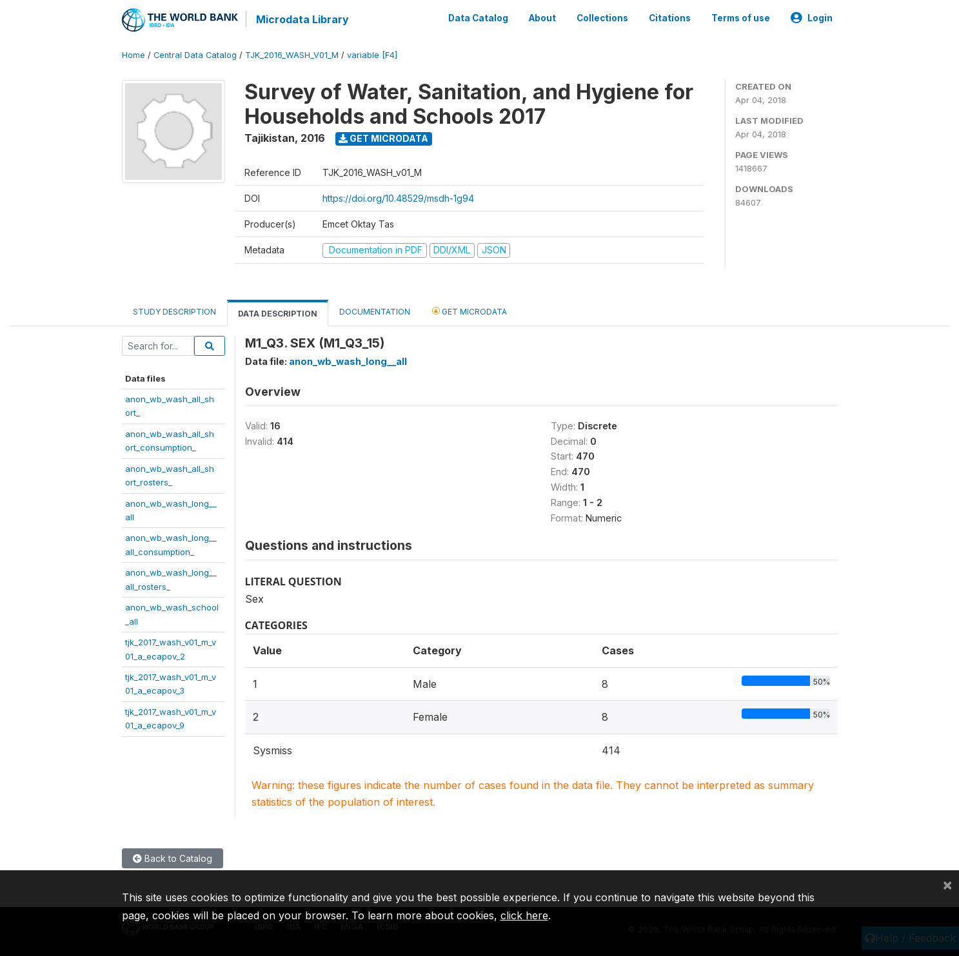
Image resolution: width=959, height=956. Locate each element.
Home (133, 54)
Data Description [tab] (277, 313)
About (542, 18)
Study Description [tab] (174, 311)
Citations (670, 18)
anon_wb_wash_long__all (348, 360)
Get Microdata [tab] (469, 310)
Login (812, 18)
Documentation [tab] (374, 311)
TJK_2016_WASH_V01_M (292, 54)
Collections (602, 18)
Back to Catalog (172, 857)
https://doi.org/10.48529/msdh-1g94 (398, 197)
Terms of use (740, 18)
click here (524, 915)
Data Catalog (478, 18)
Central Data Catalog (195, 54)
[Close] (947, 884)
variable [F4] (372, 54)
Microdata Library (302, 19)
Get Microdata (383, 137)
